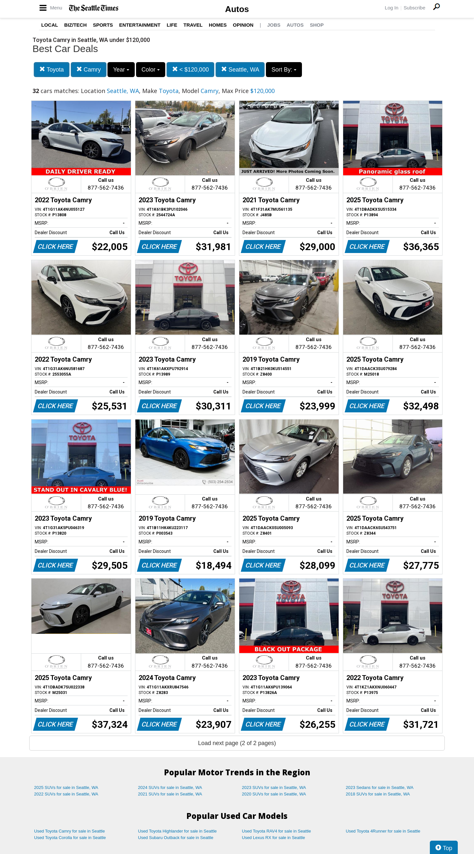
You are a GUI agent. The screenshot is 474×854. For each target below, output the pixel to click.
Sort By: (283, 69)
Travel (193, 25)
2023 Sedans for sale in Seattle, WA (379, 787)
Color (151, 69)
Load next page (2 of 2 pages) (237, 743)
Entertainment (139, 25)
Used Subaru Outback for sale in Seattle (175, 837)
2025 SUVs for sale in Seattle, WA (66, 787)
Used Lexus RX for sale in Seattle (273, 837)
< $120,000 (190, 69)
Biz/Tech (75, 25)
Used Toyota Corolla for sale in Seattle (70, 837)
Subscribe (414, 7)
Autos (237, 9)
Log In (391, 7)
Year (121, 69)
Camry (88, 69)
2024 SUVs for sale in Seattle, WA (170, 787)
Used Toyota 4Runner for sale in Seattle (383, 831)
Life (172, 25)
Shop (317, 25)
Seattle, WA (240, 69)
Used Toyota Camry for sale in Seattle (69, 831)
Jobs (274, 25)
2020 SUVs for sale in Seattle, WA (274, 794)
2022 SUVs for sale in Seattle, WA (66, 794)
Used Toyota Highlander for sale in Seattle (177, 831)
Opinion (243, 25)
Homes (218, 25)
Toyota (51, 69)
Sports (103, 25)
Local (49, 25)
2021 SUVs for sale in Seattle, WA (170, 794)
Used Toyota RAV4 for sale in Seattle (276, 831)
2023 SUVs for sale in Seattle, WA (274, 787)
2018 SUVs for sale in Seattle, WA (378, 794)
